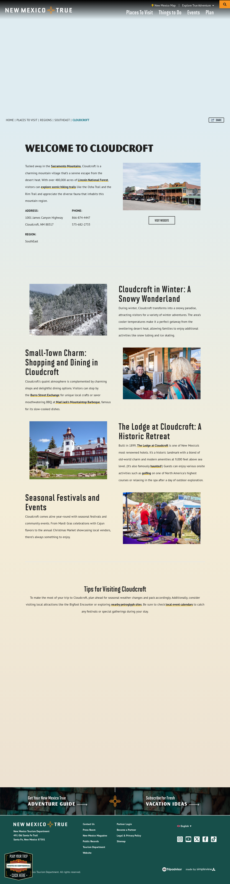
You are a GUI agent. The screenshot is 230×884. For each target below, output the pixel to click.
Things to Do (170, 12)
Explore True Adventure (198, 5)
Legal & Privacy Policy (129, 835)
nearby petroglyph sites (126, 604)
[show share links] (216, 120)
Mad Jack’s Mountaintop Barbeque (77, 402)
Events (193, 12)
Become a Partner (126, 829)
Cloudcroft (81, 120)
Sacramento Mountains (66, 166)
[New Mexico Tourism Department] (38, 10)
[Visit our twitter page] (197, 839)
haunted (155, 466)
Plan (210, 12)
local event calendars (179, 604)
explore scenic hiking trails (58, 187)
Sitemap (121, 841)
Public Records (91, 841)
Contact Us (89, 824)
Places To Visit (139, 12)
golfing (146, 473)
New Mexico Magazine (95, 835)
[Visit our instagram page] (180, 839)
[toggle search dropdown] (224, 4)
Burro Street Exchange (44, 395)
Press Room (89, 829)
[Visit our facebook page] (205, 839)
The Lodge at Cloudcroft (152, 445)
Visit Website (162, 220)
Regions (46, 120)
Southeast (62, 120)
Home (10, 120)
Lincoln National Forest (93, 180)
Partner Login (124, 824)
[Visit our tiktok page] (214, 839)
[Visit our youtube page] (188, 839)
